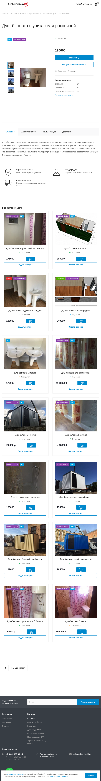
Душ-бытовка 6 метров (76, 435)
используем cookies (15, 774)
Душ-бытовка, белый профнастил (75, 497)
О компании (7, 719)
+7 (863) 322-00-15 (83, 4)
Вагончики (31, 726)
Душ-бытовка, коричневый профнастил (25, 248)
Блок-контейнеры (34, 722)
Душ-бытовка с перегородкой (75, 311)
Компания (7, 714)
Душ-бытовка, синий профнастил (76, 559)
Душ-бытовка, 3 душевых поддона (25, 311)
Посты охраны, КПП (35, 737)
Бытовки (31, 719)
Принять (91, 776)
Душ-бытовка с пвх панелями (25, 497)
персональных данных (59, 776)
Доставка (66, 132)
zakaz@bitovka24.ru (82, 754)
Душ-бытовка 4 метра (25, 435)
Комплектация (49, 132)
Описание (10, 132)
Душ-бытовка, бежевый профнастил (25, 559)
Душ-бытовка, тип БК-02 (76, 248)
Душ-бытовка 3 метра (75, 621)
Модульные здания (35, 733)
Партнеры (6, 722)
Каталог (31, 714)
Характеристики (28, 132)
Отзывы (5, 726)
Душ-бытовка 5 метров (25, 373)
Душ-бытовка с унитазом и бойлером (25, 621)
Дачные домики (34, 730)
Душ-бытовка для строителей (75, 373)
